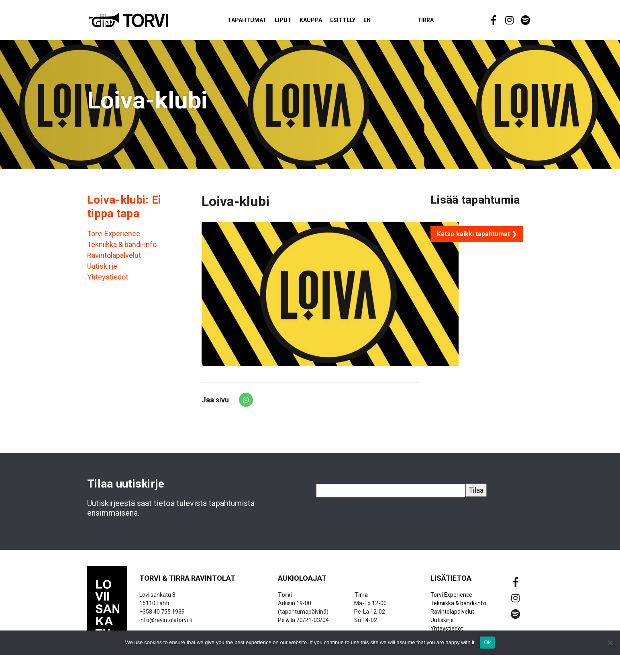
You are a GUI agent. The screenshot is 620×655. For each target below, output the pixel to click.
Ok (487, 642)
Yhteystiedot (107, 281)
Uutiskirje (102, 270)
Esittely (357, 21)
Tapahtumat (262, 21)
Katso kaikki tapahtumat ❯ (477, 237)
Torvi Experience (113, 237)
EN (381, 21)
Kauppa (325, 21)
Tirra (440, 21)
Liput (298, 21)
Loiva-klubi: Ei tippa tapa (124, 210)
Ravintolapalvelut (114, 259)
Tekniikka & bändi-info (122, 248)
